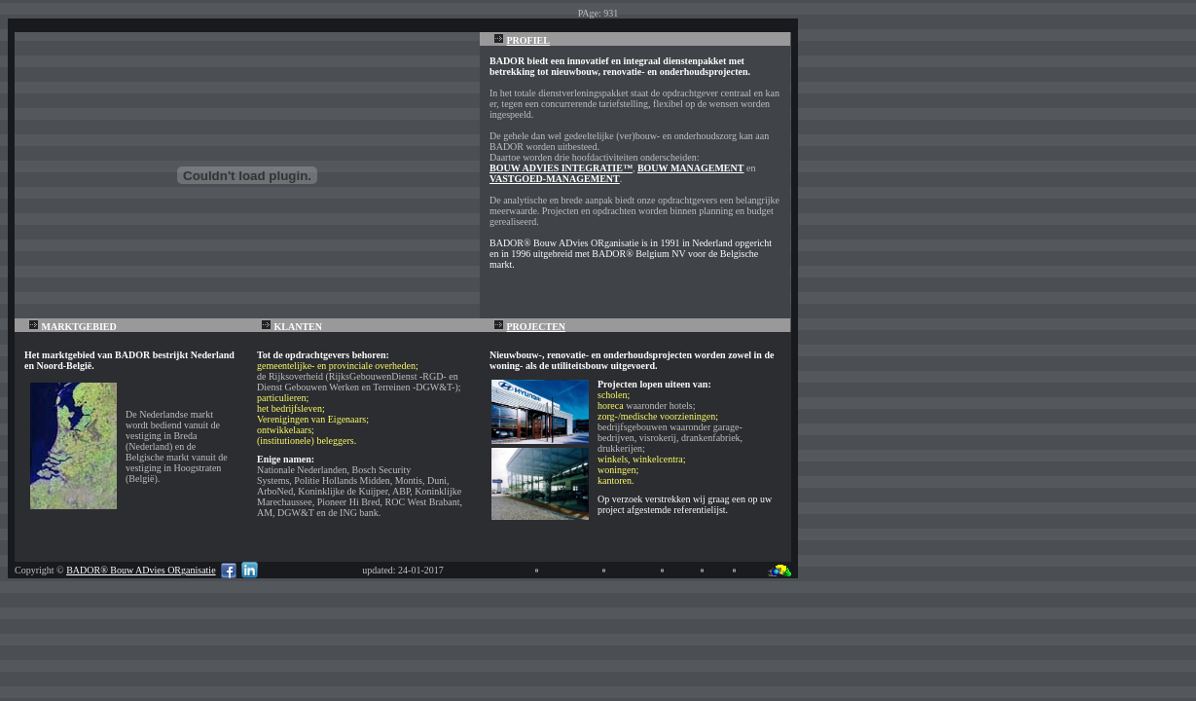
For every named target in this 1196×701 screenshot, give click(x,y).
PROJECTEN (536, 326)
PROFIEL (528, 40)
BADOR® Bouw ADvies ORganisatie (140, 570)
